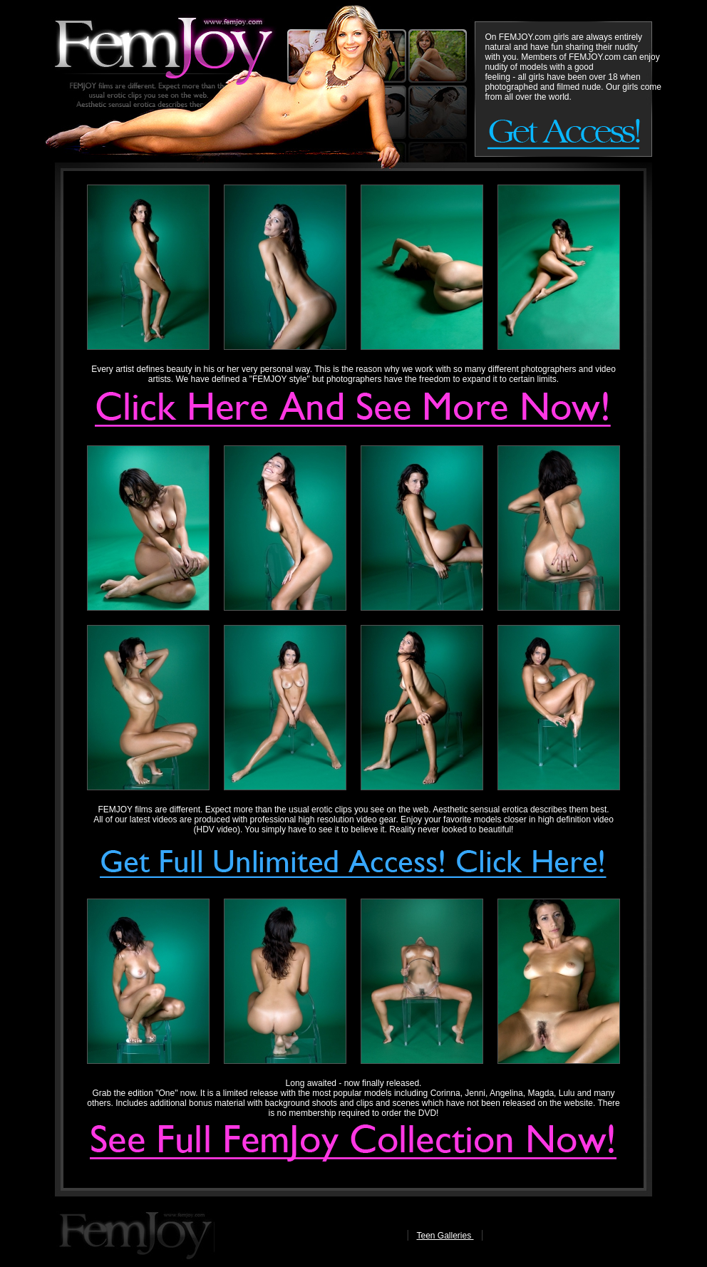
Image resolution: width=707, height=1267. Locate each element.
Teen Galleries (444, 1236)
